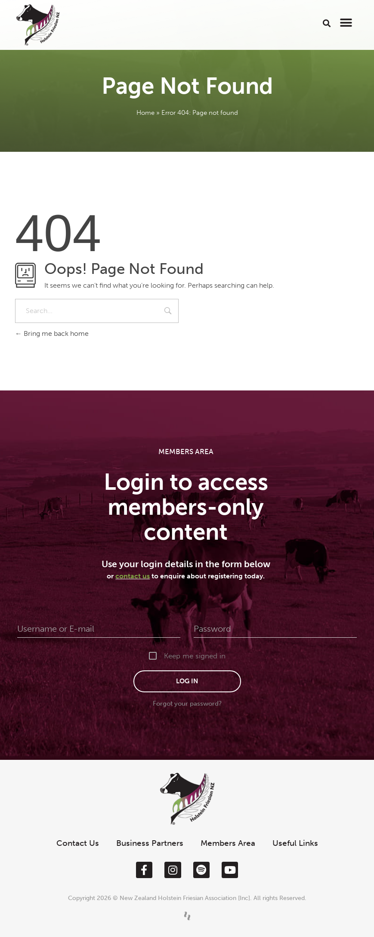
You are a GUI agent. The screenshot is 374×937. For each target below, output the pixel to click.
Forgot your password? (187, 703)
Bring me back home (52, 333)
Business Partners (149, 843)
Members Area (228, 843)
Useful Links (295, 843)
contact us (132, 576)
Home (145, 113)
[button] (326, 23)
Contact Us (77, 843)
